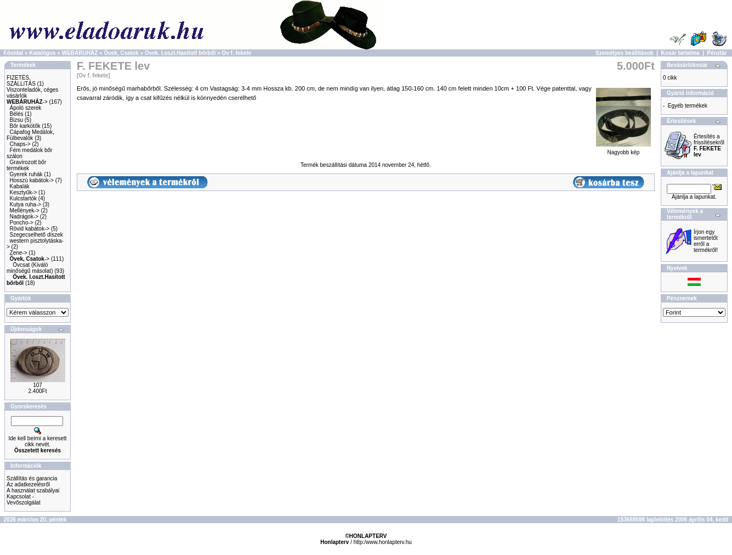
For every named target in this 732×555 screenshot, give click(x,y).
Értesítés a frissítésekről (709, 145)
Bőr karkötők (25, 126)
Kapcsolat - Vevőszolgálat (24, 500)
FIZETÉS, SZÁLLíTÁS (21, 81)
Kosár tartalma (680, 53)
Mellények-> (24, 211)
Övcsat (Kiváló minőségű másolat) (30, 268)
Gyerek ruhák (26, 174)
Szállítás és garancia (32, 478)
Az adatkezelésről (28, 484)
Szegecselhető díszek (36, 235)
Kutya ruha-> (26, 204)
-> (27, 102)
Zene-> (18, 253)
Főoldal (14, 53)
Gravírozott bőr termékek (26, 165)
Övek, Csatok (121, 53)
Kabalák (20, 186)
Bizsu (16, 120)
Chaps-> (20, 144)
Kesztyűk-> (23, 192)
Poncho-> (21, 223)
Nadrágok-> (24, 217)
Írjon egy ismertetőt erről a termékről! (706, 241)
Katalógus (42, 53)
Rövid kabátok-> (30, 229)
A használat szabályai (33, 490)
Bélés (17, 114)
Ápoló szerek (26, 108)
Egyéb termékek (687, 106)
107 (37, 385)
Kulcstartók (23, 198)
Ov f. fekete (236, 53)
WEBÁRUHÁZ (80, 53)
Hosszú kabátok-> (32, 180)
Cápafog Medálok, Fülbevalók (30, 135)
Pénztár (717, 53)
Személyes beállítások (624, 53)
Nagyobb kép (623, 149)
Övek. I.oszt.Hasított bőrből (180, 53)
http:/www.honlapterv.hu (383, 542)
